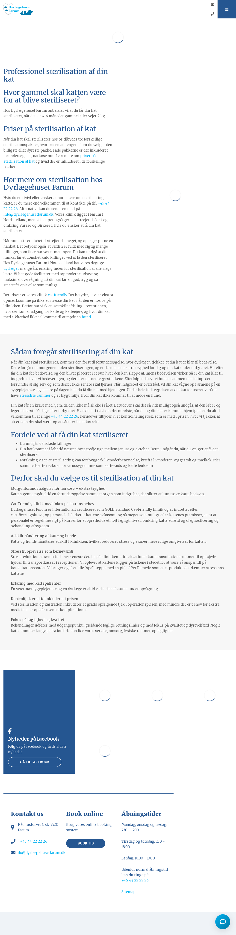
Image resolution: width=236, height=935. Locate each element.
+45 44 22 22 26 (64, 416)
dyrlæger (11, 268)
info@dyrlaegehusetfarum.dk (28, 214)
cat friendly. (58, 295)
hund (86, 317)
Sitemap (128, 892)
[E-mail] (212, 4)
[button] (226, 9)
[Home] (103, 9)
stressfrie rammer (35, 395)
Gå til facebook (35, 762)
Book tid (86, 843)
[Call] (212, 13)
